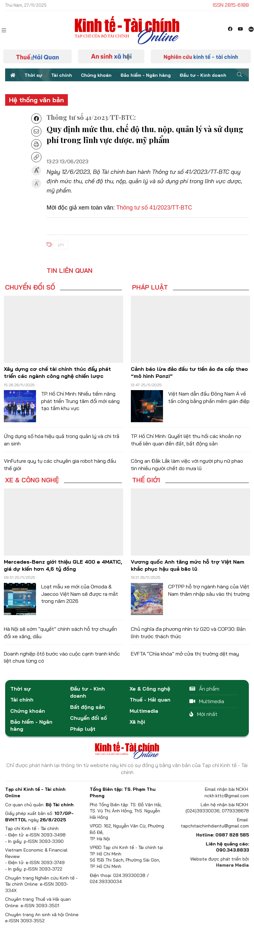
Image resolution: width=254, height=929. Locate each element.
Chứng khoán (96, 75)
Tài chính (61, 75)
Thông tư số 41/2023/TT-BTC (154, 207)
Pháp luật (150, 287)
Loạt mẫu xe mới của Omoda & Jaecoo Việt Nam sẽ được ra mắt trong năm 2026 (79, 593)
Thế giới (146, 480)
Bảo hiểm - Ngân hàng (146, 75)
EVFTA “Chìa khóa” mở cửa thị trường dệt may (185, 653)
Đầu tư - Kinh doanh (203, 75)
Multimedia (144, 711)
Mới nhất (203, 714)
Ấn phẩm (204, 688)
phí (61, 244)
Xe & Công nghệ (32, 480)
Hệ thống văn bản (36, 100)
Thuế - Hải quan (150, 699)
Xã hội (137, 722)
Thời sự (33, 75)
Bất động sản (87, 707)
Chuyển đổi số (30, 287)
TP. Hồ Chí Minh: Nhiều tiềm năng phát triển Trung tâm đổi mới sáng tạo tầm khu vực (80, 400)
